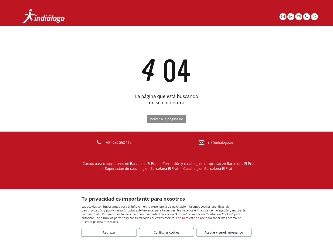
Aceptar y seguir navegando (224, 232)
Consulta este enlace (190, 218)
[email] (298, 17)
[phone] (306, 17)
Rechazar (109, 232)
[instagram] (282, 17)
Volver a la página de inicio (166, 120)
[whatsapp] (314, 17)
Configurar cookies (166, 232)
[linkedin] (290, 17)
